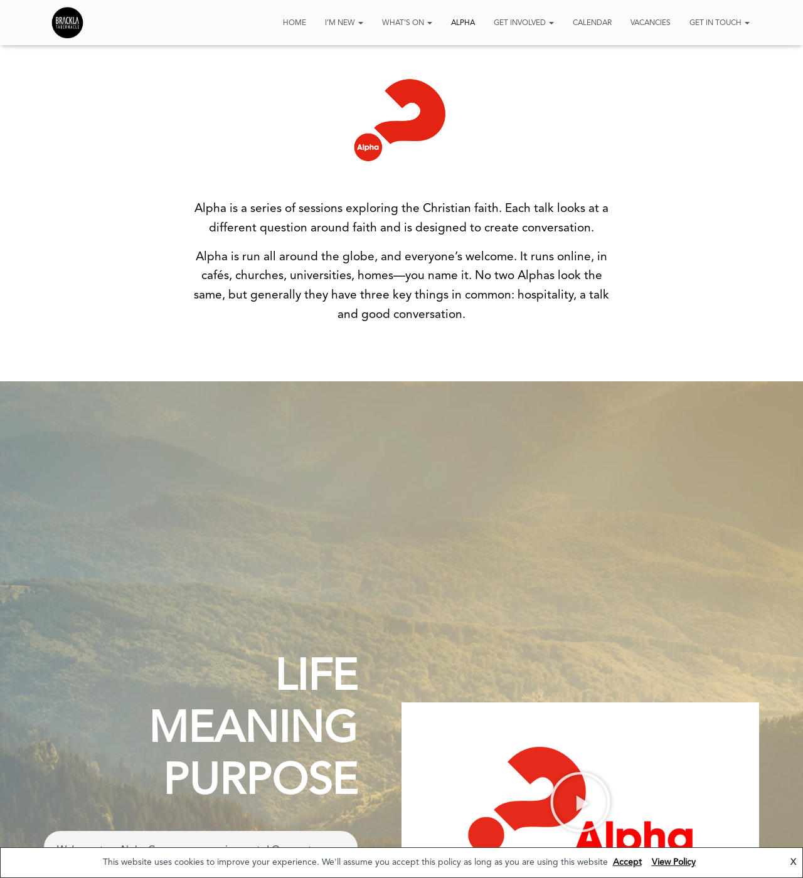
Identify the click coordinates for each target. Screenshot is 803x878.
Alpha (463, 23)
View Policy (674, 862)
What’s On (407, 23)
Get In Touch (719, 23)
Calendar (592, 23)
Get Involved (524, 23)
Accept (627, 862)
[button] (580, 802)
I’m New (344, 23)
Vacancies (650, 23)
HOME (294, 23)
